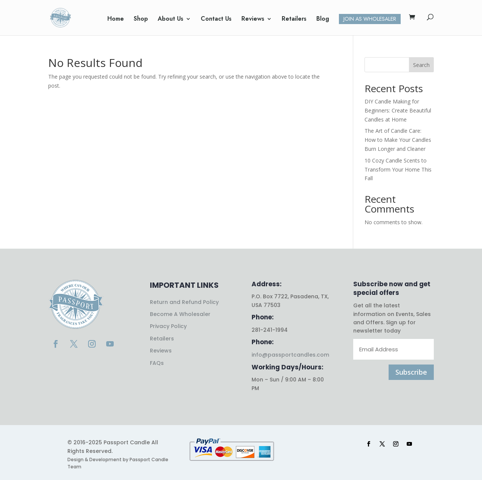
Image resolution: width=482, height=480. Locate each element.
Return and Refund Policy (184, 302)
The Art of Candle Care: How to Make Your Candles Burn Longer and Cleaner (398, 139)
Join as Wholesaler (369, 19)
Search (421, 64)
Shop (141, 19)
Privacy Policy (168, 326)
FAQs (157, 363)
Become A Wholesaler (180, 314)
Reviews (252, 19)
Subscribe (411, 372)
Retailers (294, 19)
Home (115, 19)
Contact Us (216, 19)
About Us (170, 19)
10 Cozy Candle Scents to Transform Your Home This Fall (398, 169)
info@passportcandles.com (290, 354)
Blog (322, 19)
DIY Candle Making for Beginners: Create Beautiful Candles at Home (398, 110)
